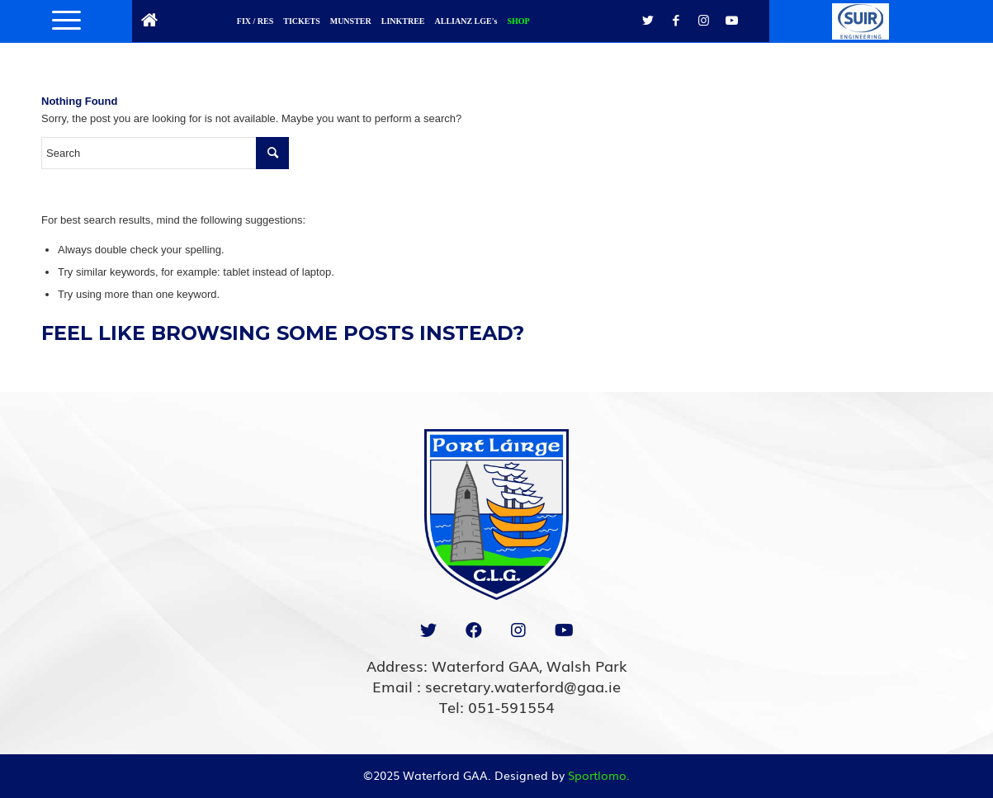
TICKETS (301, 21)
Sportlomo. (599, 775)
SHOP (518, 21)
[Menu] (61, 20)
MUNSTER (350, 21)
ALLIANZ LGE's (466, 21)
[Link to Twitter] (648, 20)
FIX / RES (255, 21)
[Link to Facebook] (676, 20)
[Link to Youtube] (732, 20)
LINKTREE (403, 21)
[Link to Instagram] (704, 20)
